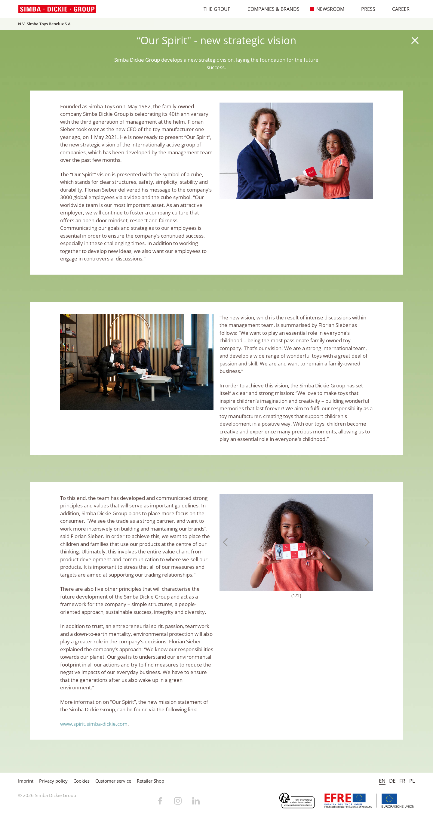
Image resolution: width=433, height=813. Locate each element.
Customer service (113, 781)
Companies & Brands (270, 9)
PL (412, 780)
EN (382, 780)
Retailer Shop (150, 781)
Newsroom (327, 9)
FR (402, 780)
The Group (214, 9)
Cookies (81, 781)
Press (365, 9)
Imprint (25, 781)
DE (392, 780)
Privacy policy (53, 781)
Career (398, 9)
